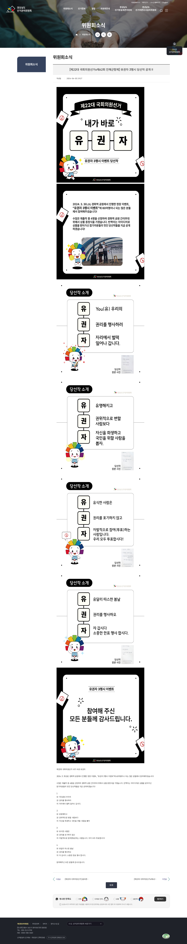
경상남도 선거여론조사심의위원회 (145, 8)
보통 (117, 899)
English (165, 2)
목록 (111, 885)
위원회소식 (68, 8)
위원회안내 (105, 8)
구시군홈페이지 (155, 2)
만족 (79, 899)
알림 (93, 8)
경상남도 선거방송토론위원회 (123, 8)
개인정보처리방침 (22, 924)
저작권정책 (35, 924)
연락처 (45, 924)
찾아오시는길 (55, 924)
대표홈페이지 (135, 2)
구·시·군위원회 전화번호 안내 (56, 938)
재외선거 (145, 2)
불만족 (135, 899)
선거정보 (82, 8)
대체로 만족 (99, 899)
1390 (39, 938)
